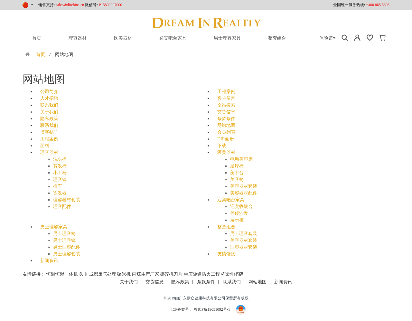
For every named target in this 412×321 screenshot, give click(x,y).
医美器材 (123, 38)
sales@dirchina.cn (70, 5)
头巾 (83, 274)
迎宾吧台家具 (172, 38)
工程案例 (226, 91)
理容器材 (78, 38)
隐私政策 (49, 118)
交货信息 (226, 111)
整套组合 (277, 38)
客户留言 (226, 98)
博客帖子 (49, 132)
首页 (36, 38)
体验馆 (327, 38)
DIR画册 (225, 139)
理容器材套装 (66, 199)
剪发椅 (60, 166)
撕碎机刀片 (171, 274)
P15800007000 (110, 5)
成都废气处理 (102, 274)
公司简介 (49, 91)
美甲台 (237, 172)
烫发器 (60, 193)
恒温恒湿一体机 (62, 274)
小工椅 (60, 172)
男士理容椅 (64, 233)
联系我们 (49, 105)
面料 (44, 145)
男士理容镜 (64, 240)
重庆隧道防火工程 (202, 274)
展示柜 (237, 220)
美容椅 (237, 179)
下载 (221, 145)
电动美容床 (241, 159)
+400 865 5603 (377, 5)
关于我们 (49, 111)
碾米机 (124, 274)
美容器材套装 (243, 186)
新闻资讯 (49, 260)
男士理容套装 (66, 253)
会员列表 (226, 132)
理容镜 (60, 179)
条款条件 (226, 118)
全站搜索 (226, 105)
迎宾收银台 (241, 206)
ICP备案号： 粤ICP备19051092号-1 (201, 309)
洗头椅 (60, 159)
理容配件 (62, 206)
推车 (57, 186)
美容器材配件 (243, 193)
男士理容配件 (66, 247)
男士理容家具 (227, 38)
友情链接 (226, 253)
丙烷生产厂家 (145, 274)
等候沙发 (239, 213)
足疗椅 (237, 166)
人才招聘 (49, 98)
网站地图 (226, 125)
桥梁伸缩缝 (232, 274)
